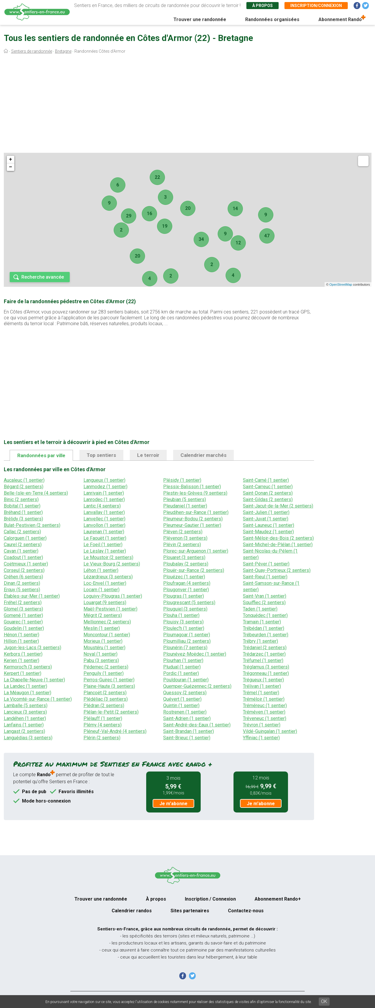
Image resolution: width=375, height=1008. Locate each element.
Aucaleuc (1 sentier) (24, 480)
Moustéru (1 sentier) (104, 647)
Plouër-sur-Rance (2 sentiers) (193, 570)
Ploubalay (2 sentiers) (185, 564)
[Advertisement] (187, 105)
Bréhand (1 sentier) (23, 512)
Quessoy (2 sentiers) (185, 692)
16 (149, 213)
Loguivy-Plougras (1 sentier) (112, 596)
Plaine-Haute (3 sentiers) (109, 686)
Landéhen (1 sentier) (25, 718)
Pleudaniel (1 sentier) (185, 506)
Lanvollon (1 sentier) (104, 525)
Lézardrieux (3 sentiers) (108, 577)
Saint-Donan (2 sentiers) (268, 493)
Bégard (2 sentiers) (23, 486)
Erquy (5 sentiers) (22, 589)
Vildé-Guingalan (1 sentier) (270, 731)
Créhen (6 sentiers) (23, 577)
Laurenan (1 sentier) (103, 531)
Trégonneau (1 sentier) (266, 673)
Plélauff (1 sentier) (102, 718)
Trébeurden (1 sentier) (265, 634)
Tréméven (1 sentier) (264, 712)
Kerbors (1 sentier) (23, 654)
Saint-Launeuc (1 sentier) (268, 525)
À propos (262, 5)
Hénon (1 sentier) (21, 634)
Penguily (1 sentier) (103, 673)
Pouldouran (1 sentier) (186, 680)
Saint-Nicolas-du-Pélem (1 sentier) (270, 554)
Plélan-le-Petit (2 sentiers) (111, 712)
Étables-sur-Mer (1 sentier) (32, 596)
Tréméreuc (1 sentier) (265, 705)
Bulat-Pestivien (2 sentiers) (32, 525)
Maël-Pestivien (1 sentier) (110, 609)
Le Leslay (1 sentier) (104, 551)
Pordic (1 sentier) (181, 673)
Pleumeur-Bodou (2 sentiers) (193, 519)
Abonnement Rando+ (278, 899)
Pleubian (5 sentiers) (184, 499)
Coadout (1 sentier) (23, 557)
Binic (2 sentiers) (21, 499)
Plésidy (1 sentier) (182, 480)
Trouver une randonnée (199, 19)
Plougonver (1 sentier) (186, 589)
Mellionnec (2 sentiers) (107, 622)
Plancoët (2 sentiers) (105, 692)
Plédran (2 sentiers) (103, 705)
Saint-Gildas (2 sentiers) (268, 499)
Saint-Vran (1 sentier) (264, 596)
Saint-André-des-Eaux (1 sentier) (197, 725)
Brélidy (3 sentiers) (23, 519)
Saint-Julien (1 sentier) (266, 512)
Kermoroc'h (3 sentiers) (28, 667)
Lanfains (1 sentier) (24, 725)
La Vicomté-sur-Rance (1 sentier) (38, 699)
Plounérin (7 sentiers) (185, 647)
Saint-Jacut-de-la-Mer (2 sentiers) (278, 506)
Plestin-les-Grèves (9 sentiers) (195, 493)
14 (235, 208)
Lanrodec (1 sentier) (104, 499)
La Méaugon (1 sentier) (27, 692)
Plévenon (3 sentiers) (185, 538)
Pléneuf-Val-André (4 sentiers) (114, 731)
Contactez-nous (246, 910)
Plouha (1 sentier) (181, 615)
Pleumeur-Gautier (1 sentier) (192, 525)
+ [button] (10, 159)
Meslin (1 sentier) (101, 628)
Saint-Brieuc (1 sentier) (186, 737)
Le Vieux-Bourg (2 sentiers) (111, 564)
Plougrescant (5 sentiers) (189, 602)
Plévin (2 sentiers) (182, 544)
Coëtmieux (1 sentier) (26, 564)
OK (324, 1001)
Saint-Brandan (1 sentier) (188, 731)
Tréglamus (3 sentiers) (266, 667)
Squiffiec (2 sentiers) (264, 602)
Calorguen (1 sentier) (25, 538)
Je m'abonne (173, 803)
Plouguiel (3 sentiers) (185, 609)
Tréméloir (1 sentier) (263, 699)
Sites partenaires (190, 910)
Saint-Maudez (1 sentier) (268, 531)
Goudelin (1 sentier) (24, 628)
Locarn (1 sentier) (101, 589)
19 (164, 226)
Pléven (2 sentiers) (182, 531)
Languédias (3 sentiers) (28, 737)
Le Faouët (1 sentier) (104, 538)
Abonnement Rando (340, 19)
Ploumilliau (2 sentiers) (187, 641)
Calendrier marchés (203, 455)
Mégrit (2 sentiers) (102, 615)
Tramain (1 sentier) (262, 622)
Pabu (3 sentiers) (101, 660)
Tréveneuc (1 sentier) (264, 718)
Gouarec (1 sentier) (23, 622)
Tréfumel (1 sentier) (263, 660)
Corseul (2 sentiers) (24, 570)
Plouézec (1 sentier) (184, 577)
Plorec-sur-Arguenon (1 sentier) (195, 551)
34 (201, 239)
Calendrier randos (132, 910)
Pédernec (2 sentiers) (105, 667)
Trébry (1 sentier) (260, 641)
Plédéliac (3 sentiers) (105, 699)
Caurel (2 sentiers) (23, 544)
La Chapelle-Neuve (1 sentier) (34, 680)
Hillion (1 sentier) (21, 641)
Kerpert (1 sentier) (22, 673)
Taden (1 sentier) (260, 609)
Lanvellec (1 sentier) (104, 519)
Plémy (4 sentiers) (102, 725)
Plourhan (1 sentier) (183, 660)
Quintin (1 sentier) (181, 705)
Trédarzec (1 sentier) (264, 654)
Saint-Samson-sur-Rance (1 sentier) (271, 586)
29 (128, 216)
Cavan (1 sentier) (21, 551)
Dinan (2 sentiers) (22, 583)
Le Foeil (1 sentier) (102, 544)
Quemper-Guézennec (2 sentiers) (197, 686)
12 (238, 243)
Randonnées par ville (41, 455)
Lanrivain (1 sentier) (103, 493)
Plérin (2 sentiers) (101, 737)
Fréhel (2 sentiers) (23, 602)
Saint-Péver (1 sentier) (266, 564)
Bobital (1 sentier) (22, 506)
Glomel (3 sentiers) (23, 609)
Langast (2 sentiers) (24, 731)
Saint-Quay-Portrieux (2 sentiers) (277, 570)
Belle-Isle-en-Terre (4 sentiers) (36, 493)
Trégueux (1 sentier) (263, 680)
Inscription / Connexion (210, 899)
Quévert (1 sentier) (182, 699)
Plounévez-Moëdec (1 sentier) (194, 654)
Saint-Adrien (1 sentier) (187, 718)
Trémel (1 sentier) (261, 692)
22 (157, 177)
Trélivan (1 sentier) (262, 686)
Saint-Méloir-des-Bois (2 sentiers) (278, 538)
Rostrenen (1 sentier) (185, 712)
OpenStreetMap (340, 284)
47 (267, 236)
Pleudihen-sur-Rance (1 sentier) (196, 512)
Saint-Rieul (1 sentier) (265, 577)
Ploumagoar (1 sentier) (186, 634)
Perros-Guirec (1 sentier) (108, 680)
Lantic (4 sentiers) (102, 506)
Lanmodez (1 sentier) (105, 486)
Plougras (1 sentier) (183, 596)
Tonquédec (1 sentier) (265, 615)
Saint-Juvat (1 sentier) (265, 519)
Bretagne (63, 51)
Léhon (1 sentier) (100, 570)
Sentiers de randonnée (31, 51)
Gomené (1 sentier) (23, 615)
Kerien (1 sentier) (21, 660)
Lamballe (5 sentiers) (25, 705)
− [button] (10, 167)
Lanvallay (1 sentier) (104, 512)
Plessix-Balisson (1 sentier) (192, 486)
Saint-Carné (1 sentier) (266, 480)
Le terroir (148, 455)
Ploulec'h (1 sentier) (183, 628)
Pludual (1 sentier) (182, 667)
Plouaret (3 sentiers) (184, 557)
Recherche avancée (42, 277)
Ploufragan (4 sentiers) (186, 583)
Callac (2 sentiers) (22, 531)
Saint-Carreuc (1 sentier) (268, 486)
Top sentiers (101, 455)
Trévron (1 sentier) (261, 725)
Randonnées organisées (272, 19)
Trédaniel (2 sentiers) (265, 647)
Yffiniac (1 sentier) (261, 737)
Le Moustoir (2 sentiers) (108, 557)
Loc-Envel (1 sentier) (104, 583)
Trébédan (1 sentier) (263, 628)
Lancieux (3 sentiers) (25, 712)
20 (187, 208)
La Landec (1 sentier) (25, 686)
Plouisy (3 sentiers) (183, 622)
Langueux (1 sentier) (104, 480)
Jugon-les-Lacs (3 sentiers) (32, 647)
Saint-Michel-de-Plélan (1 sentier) (278, 544)
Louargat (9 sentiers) (104, 602)
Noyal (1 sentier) (100, 654)
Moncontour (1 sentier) (106, 634)
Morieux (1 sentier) (102, 641)
